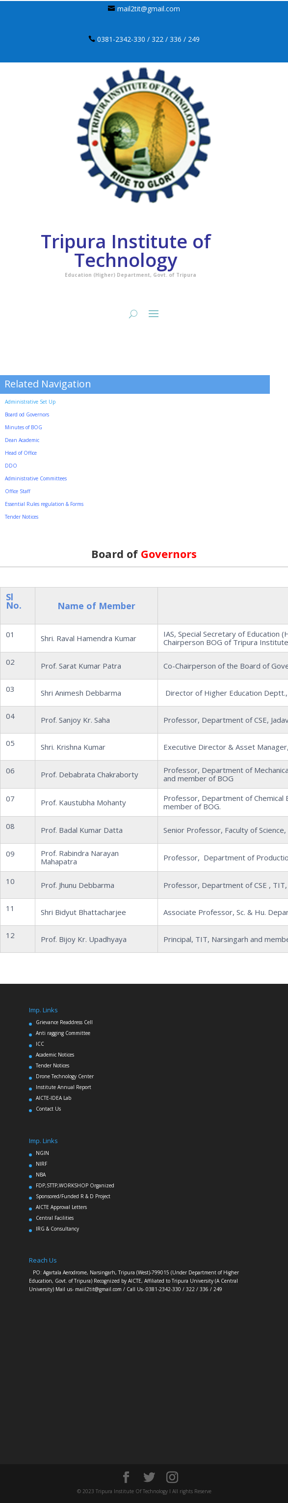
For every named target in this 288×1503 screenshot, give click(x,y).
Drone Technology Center (65, 1076)
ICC (40, 1043)
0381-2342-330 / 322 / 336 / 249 (148, 39)
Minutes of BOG (23, 427)
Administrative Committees (36, 478)
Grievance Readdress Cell (64, 1022)
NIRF (41, 1163)
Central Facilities (55, 1217)
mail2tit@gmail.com (148, 8)
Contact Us (48, 1108)
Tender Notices (52, 1065)
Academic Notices (55, 1054)
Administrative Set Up (30, 401)
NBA (41, 1174)
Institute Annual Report (63, 1087)
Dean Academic (22, 440)
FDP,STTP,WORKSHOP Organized (75, 1185)
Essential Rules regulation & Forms (44, 504)
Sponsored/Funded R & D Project (73, 1196)
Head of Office (21, 452)
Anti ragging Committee (63, 1033)
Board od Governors (27, 414)
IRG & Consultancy (57, 1228)
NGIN (42, 1152)
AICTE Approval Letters (61, 1207)
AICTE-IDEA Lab (53, 1097)
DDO (11, 465)
